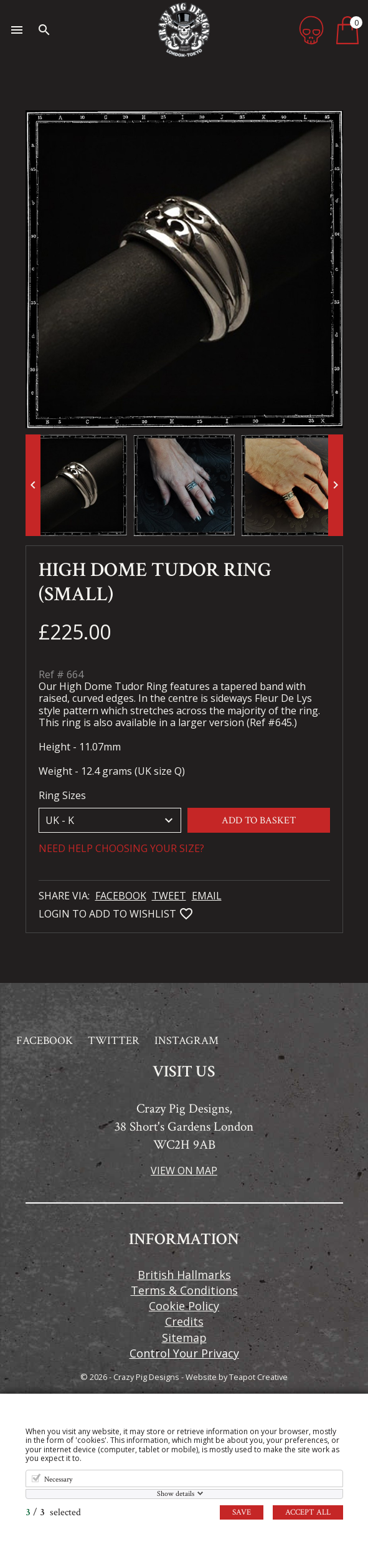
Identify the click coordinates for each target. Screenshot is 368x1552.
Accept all (308, 1512)
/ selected (53, 1512)
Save (241, 1512)
